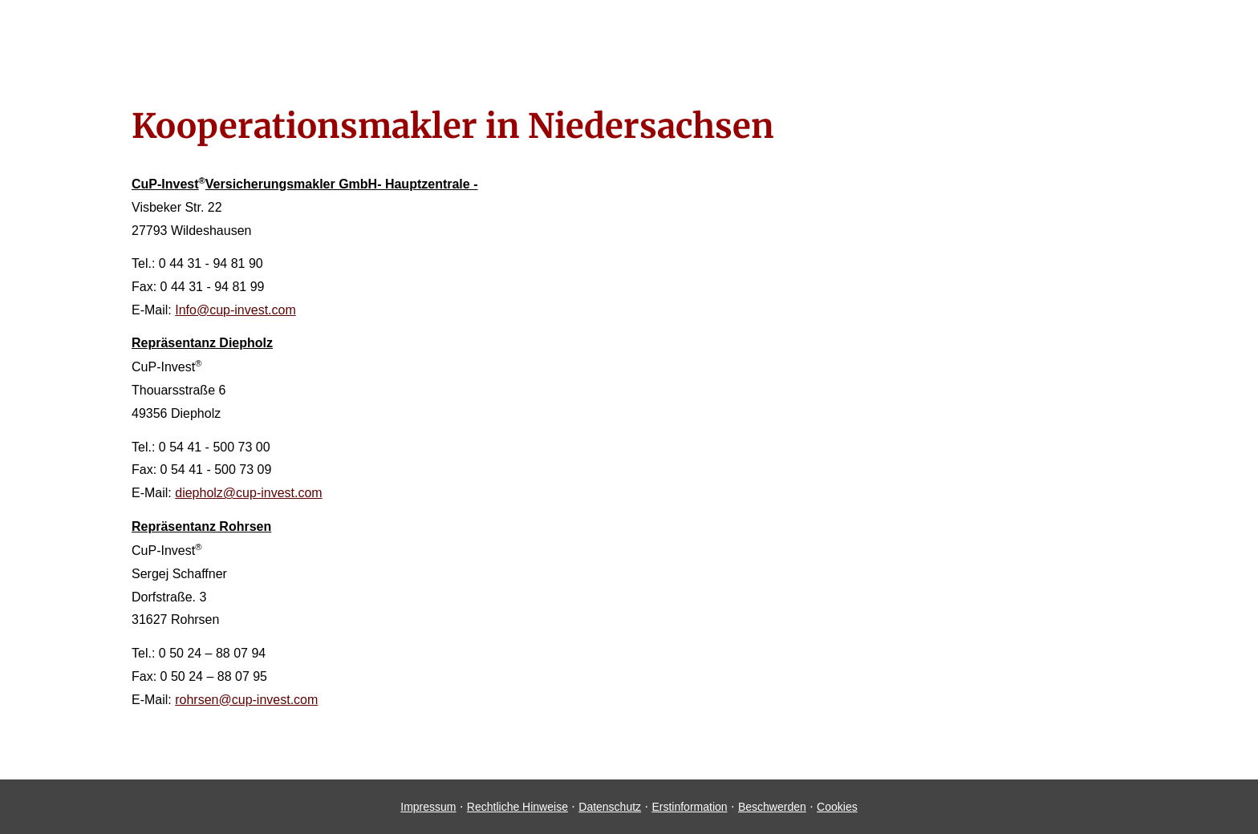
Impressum (428, 806)
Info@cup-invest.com (235, 310)
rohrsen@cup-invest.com (246, 699)
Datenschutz (609, 806)
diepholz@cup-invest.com (248, 493)
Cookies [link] (837, 806)
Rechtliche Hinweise (517, 806)
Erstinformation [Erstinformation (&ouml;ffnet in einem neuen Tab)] (689, 806)
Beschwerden (772, 806)
